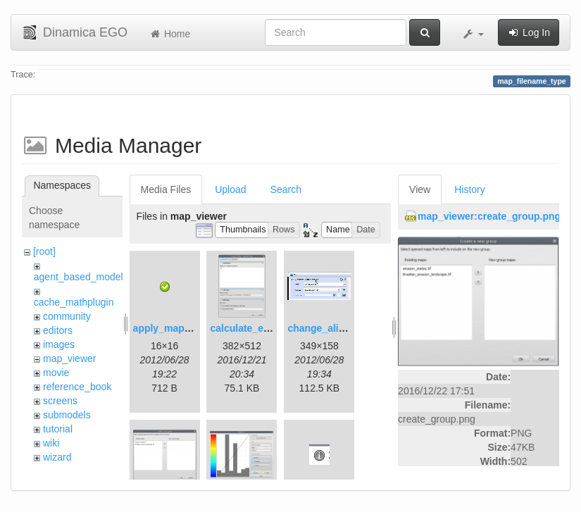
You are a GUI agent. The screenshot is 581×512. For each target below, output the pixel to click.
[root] (44, 251)
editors (58, 330)
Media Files (166, 189)
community (67, 316)
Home (169, 33)
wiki (51, 443)
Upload (230, 189)
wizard (57, 457)
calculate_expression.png (270, 328)
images (59, 344)
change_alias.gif (325, 328)
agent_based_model (78, 276)
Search (285, 189)
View (419, 189)
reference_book (77, 386)
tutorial (58, 429)
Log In (528, 32)
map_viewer (69, 358)
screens (60, 400)
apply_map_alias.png (183, 328)
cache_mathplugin (74, 302)
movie (56, 372)
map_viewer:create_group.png (489, 216)
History (469, 189)
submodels (67, 414)
